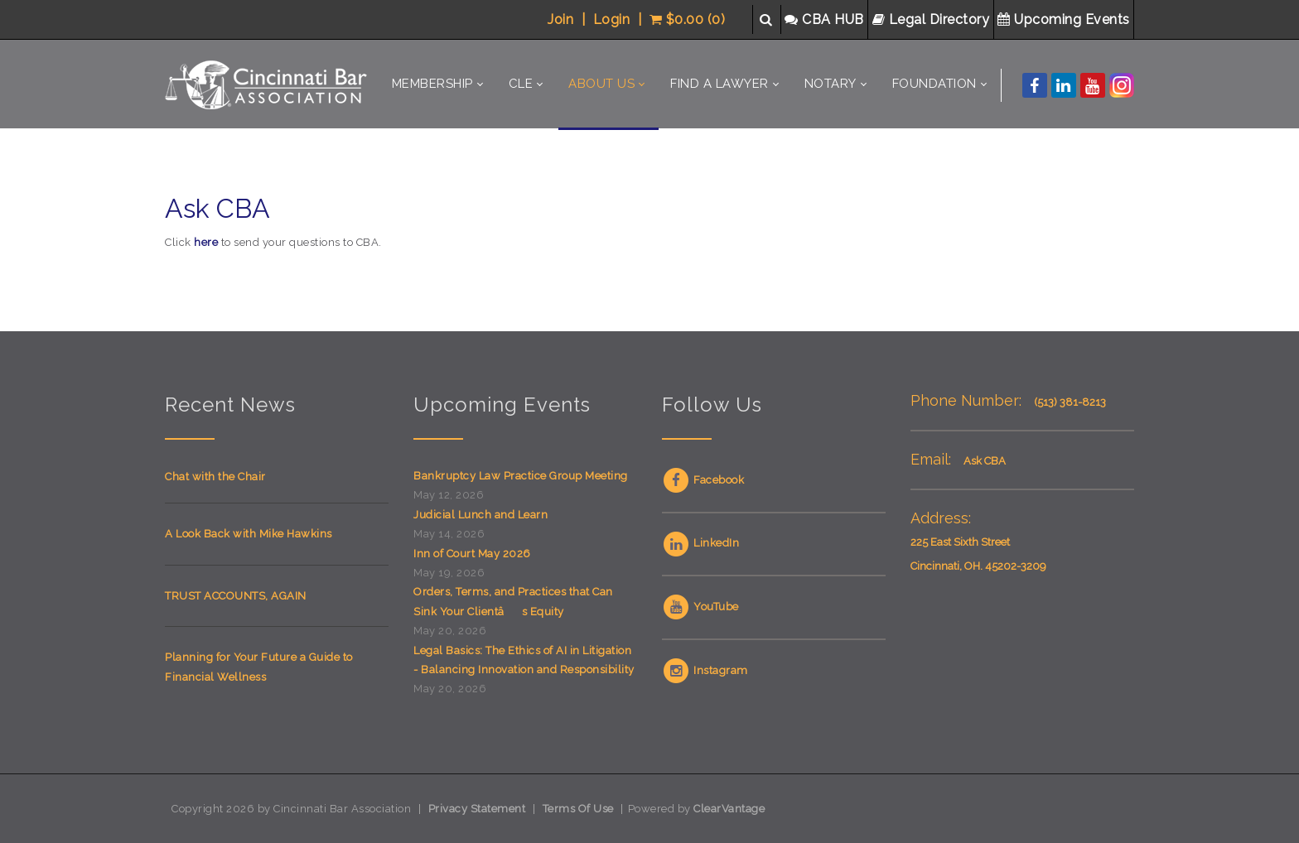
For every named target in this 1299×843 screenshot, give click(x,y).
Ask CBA (984, 461)
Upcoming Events (1065, 19)
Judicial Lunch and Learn (480, 514)
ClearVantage (729, 808)
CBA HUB (826, 19)
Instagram (705, 670)
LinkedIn (700, 543)
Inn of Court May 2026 (472, 553)
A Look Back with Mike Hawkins (248, 533)
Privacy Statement (477, 808)
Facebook (703, 480)
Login (611, 19)
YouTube (700, 606)
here (206, 242)
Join (560, 19)
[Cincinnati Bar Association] (268, 84)
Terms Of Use (578, 808)
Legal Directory (932, 19)
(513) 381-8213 (1070, 402)
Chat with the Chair (215, 476)
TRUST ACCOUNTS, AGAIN (236, 596)
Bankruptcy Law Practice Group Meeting (520, 476)
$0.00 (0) (688, 19)
